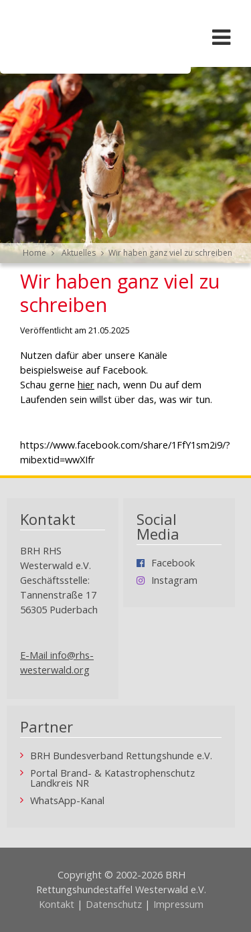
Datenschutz (114, 904)
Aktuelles (79, 252)
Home (34, 252)
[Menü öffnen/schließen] (221, 37)
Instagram (174, 581)
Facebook (173, 563)
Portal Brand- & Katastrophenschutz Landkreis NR (112, 778)
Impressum (178, 904)
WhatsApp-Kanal (67, 801)
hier (86, 384)
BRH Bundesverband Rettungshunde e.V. (121, 756)
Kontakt (56, 904)
